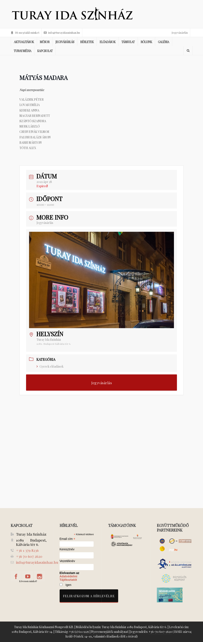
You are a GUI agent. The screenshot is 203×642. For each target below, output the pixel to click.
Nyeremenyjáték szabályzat (109, 632)
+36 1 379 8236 (27, 550)
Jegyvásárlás (180, 32)
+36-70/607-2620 (160, 632)
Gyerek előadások (50, 366)
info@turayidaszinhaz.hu (62, 32)
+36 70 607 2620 (29, 556)
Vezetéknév (67, 561)
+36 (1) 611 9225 (79, 632)
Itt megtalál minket (25, 32)
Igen (68, 585)
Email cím (67, 539)
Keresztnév (67, 549)
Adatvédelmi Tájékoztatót (68, 578)
